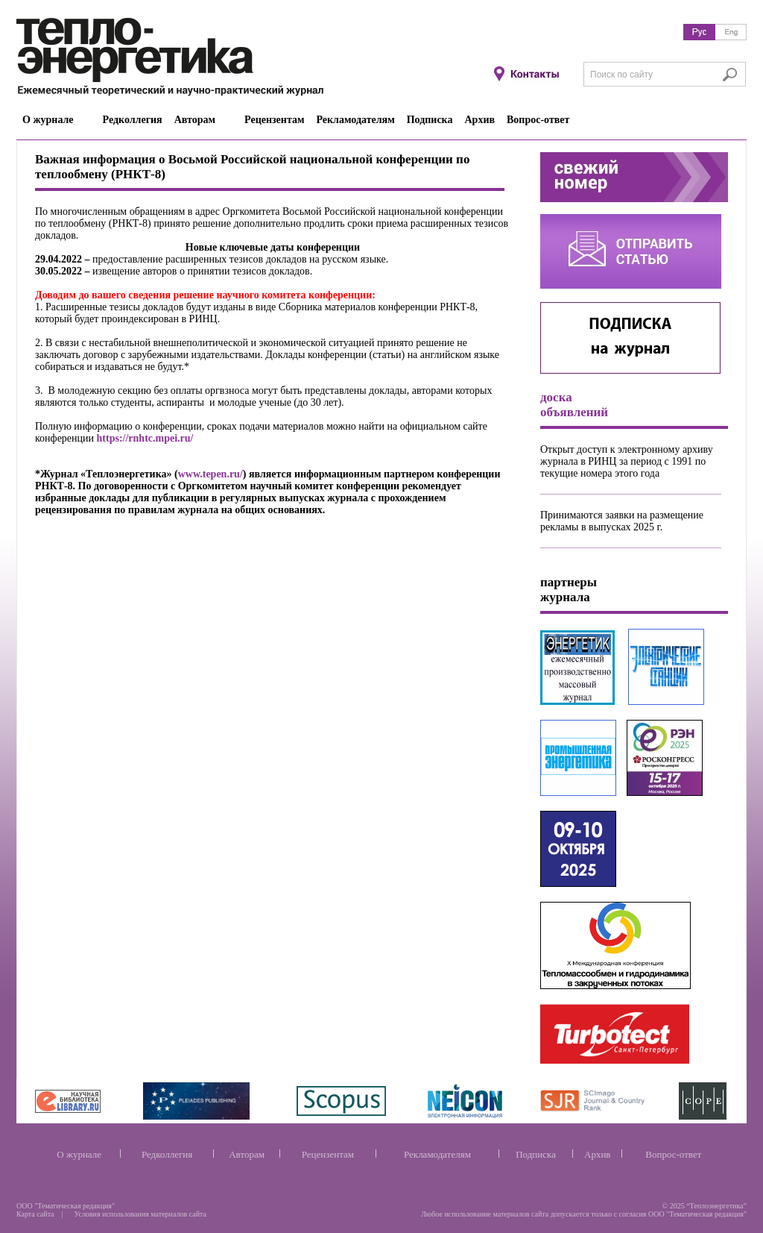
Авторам (247, 1154)
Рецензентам (328, 1154)
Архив (597, 1154)
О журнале (79, 1154)
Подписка (536, 1154)
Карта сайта (35, 1214)
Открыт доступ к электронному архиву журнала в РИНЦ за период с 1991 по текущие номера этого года (626, 461)
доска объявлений (574, 404)
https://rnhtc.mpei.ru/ (145, 438)
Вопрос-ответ (673, 1154)
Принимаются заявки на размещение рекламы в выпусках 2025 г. (621, 521)
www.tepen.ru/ (210, 474)
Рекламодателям (437, 1154)
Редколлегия (167, 1154)
